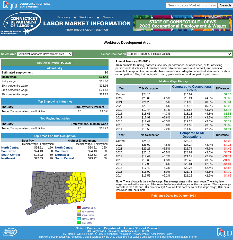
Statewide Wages (27, 42)
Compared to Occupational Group (192, 88)
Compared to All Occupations (192, 135)
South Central (10, 154)
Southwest (8, 151)
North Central (10, 147)
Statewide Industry (56, 42)
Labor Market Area (87, 42)
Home (6, 42)
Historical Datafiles (167, 42)
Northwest (8, 158)
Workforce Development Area (127, 42)
